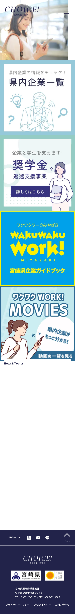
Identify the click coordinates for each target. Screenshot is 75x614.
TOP (67, 538)
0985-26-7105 (29, 597)
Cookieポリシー (42, 604)
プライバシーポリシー (18, 604)
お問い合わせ (62, 604)
